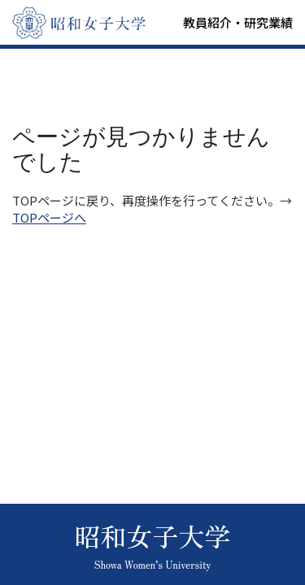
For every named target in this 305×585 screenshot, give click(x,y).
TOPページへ (49, 217)
